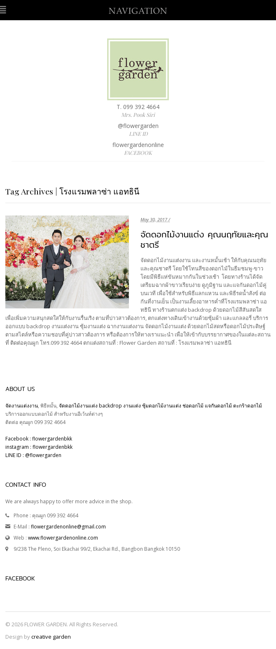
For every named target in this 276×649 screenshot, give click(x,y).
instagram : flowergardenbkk (39, 446)
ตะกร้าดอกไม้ (247, 405)
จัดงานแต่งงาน (21, 405)
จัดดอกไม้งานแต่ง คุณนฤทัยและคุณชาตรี (204, 239)
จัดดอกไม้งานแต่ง (78, 405)
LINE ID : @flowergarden (33, 455)
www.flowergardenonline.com (63, 537)
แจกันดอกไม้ (219, 405)
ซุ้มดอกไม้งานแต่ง (161, 405)
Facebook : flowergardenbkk (38, 438)
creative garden (51, 636)
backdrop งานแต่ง (120, 405)
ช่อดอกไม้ (192, 405)
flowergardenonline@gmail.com (68, 526)
